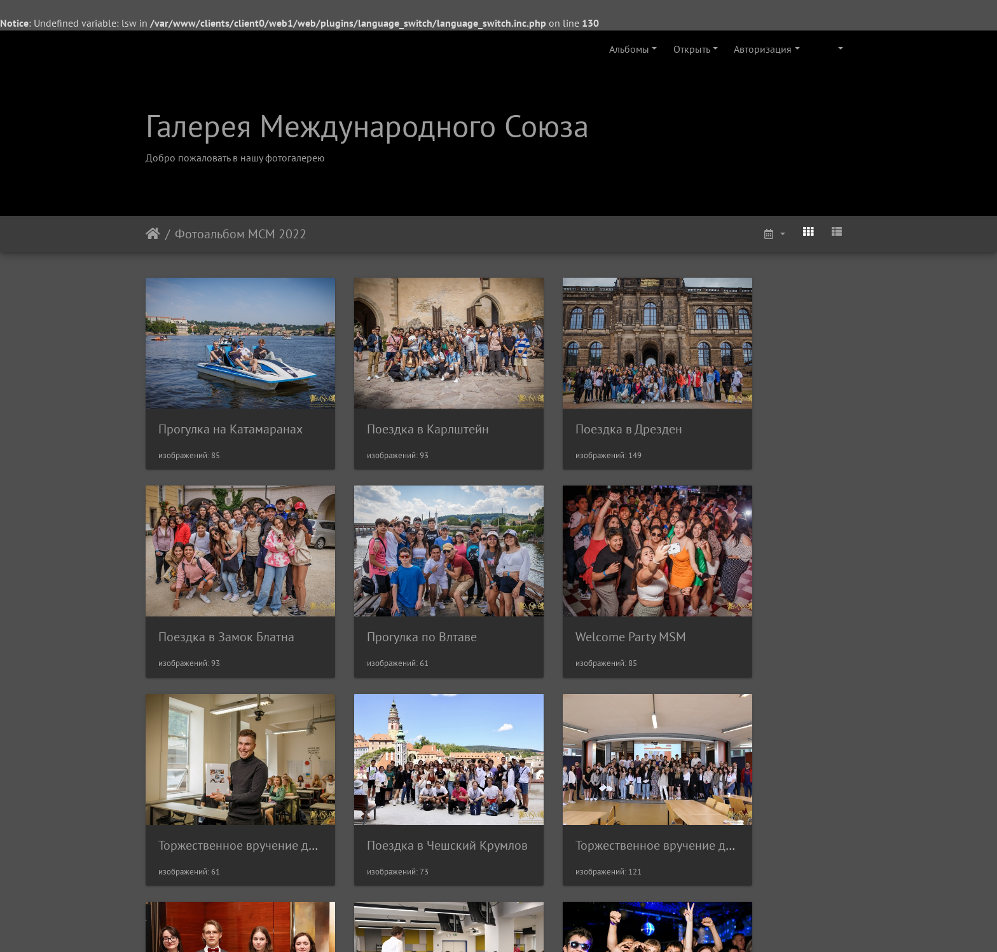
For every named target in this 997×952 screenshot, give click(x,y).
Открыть (691, 49)
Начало (153, 233)
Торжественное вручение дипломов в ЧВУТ (641, 788)
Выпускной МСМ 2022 (763, 788)
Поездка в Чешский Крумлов (782, 599)
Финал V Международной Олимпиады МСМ (461, 788)
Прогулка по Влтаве (213, 599)
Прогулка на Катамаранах (230, 410)
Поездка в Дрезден (574, 410)
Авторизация (763, 49)
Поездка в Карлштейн (401, 410)
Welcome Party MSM (395, 599)
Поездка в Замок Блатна (770, 410)
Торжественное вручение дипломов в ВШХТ (643, 599)
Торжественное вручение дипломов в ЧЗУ (275, 788)
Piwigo (516, 925)
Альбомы (629, 49)
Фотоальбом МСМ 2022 (240, 234)
